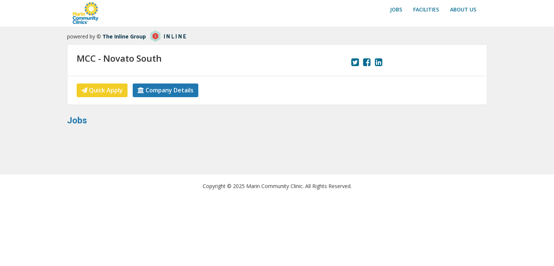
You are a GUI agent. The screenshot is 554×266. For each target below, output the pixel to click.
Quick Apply (102, 90)
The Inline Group (124, 36)
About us (463, 9)
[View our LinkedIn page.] (379, 62)
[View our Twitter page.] (355, 62)
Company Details (165, 90)
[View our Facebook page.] (367, 62)
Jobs (396, 9)
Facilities (426, 9)
